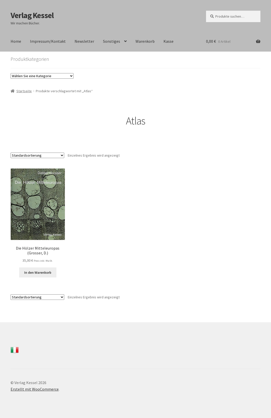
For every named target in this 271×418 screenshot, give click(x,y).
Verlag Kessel (32, 15)
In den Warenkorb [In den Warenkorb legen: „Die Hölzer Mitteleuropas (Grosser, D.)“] (37, 272)
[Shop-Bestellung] (37, 155)
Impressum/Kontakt (48, 41)
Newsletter (84, 41)
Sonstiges (111, 41)
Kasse (168, 41)
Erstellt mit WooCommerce (35, 389)
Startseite (24, 91)
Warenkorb (145, 41)
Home (16, 41)
